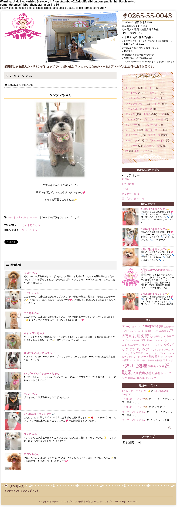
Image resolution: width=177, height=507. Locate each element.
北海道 (148, 145)
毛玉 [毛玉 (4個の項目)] (156, 366)
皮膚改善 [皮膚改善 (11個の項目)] (145, 373)
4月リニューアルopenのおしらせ (157, 271)
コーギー (149, 87)
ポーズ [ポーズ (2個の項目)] (164, 357)
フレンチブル (150, 124)
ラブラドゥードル (155, 140)
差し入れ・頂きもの (133, 198)
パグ (161, 114)
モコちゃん (30, 272)
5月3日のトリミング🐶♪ (135, 399)
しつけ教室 (128, 183)
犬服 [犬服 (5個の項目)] (135, 373)
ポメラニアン (132, 135)
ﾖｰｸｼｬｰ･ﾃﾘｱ (141, 151)
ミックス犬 (131, 140)
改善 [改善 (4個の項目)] (150, 366)
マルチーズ (154, 135)
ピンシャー (131, 124)
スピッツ (157, 103)
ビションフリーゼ (153, 119)
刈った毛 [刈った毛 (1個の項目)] (145, 360)
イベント (127, 188)
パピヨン (130, 119)
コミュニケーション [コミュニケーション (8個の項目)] (134, 344)
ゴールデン (131, 93)
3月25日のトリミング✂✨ (155, 293)
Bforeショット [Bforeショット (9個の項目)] (131, 326)
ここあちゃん (31, 313)
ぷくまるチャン (31, 225)
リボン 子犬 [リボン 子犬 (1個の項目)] (135, 360)
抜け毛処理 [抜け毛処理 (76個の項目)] (136, 365)
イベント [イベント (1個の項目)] (160, 340)
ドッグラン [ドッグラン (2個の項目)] (160, 353)
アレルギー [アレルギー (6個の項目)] (148, 340)
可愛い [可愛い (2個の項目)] (166, 360)
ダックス (130, 114)
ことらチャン (31, 292)
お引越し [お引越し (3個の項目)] (149, 331)
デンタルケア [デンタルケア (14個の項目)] (139, 349)
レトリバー (131, 145)
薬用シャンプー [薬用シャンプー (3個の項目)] (150, 378)
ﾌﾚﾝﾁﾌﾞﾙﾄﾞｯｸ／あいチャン (39, 353)
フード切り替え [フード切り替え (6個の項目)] (150, 356)
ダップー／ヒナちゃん (134, 412)
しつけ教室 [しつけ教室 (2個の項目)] (166, 336)
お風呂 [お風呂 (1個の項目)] (157, 336)
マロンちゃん (31, 454)
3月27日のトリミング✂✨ (155, 249)
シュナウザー (132, 98)
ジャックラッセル (135, 103)
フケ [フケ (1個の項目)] (131, 357)
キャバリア (131, 87)
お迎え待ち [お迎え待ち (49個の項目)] (142, 335)
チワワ (147, 114)
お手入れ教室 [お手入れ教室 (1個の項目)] (160, 331)
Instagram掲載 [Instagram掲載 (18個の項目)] (152, 326)
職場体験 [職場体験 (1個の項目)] (132, 378)
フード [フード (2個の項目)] (137, 357)
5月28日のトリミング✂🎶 (39, 413)
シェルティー (151, 93)
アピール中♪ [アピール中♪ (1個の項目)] (135, 340)
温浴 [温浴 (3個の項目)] (161, 366)
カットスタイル (17, 217)
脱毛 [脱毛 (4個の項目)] (139, 378)
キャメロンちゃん (34, 333)
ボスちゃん (30, 393)
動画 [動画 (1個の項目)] (152, 360)
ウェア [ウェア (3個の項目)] (168, 340)
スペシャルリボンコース (138, 108)
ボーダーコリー (153, 130)
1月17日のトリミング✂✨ (136, 391)
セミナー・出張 (130, 193)
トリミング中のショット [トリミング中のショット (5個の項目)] (139, 353)
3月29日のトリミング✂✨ (155, 209)
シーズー (32, 217)
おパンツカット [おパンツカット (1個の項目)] (137, 331)
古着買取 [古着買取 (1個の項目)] (159, 360)
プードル (130, 130)
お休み (125, 179)
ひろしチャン (30, 229)
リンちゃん (30, 433)
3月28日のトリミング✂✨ (155, 229)
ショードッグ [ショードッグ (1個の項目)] (153, 345)
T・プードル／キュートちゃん (41, 373)
